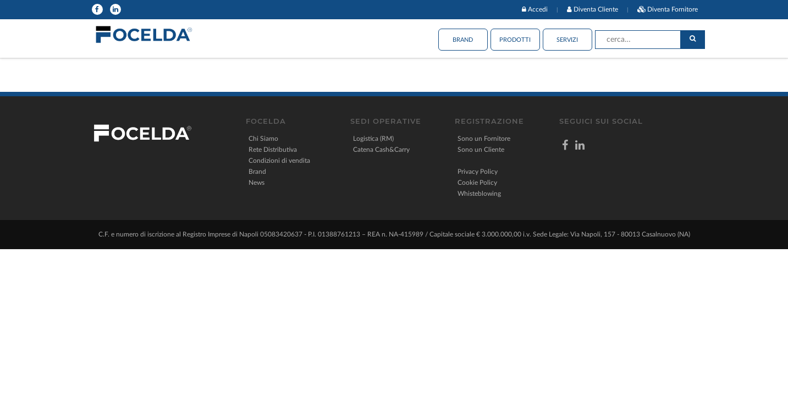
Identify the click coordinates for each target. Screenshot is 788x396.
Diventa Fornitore (672, 9)
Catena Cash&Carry (381, 149)
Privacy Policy (478, 171)
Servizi (567, 40)
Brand (463, 40)
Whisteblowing (479, 193)
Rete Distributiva (273, 149)
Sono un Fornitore (484, 138)
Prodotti (515, 40)
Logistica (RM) (373, 138)
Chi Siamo (263, 138)
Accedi (538, 9)
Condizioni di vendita (279, 160)
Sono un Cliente (481, 149)
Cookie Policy (477, 182)
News (256, 182)
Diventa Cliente (596, 9)
